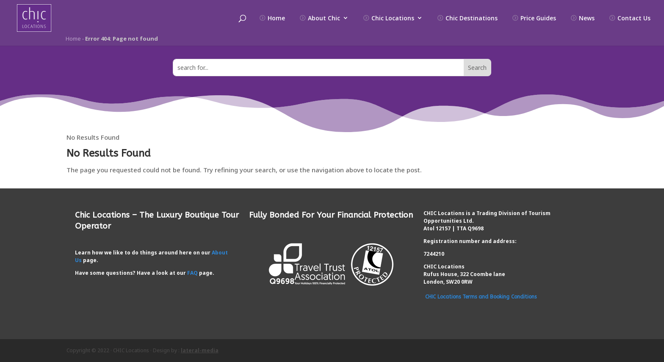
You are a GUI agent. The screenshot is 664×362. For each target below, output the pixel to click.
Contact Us (633, 18)
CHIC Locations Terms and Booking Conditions (481, 297)
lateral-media (200, 350)
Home (276, 18)
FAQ (192, 272)
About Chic (324, 18)
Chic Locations (392, 18)
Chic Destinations (471, 18)
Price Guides (538, 18)
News (587, 18)
